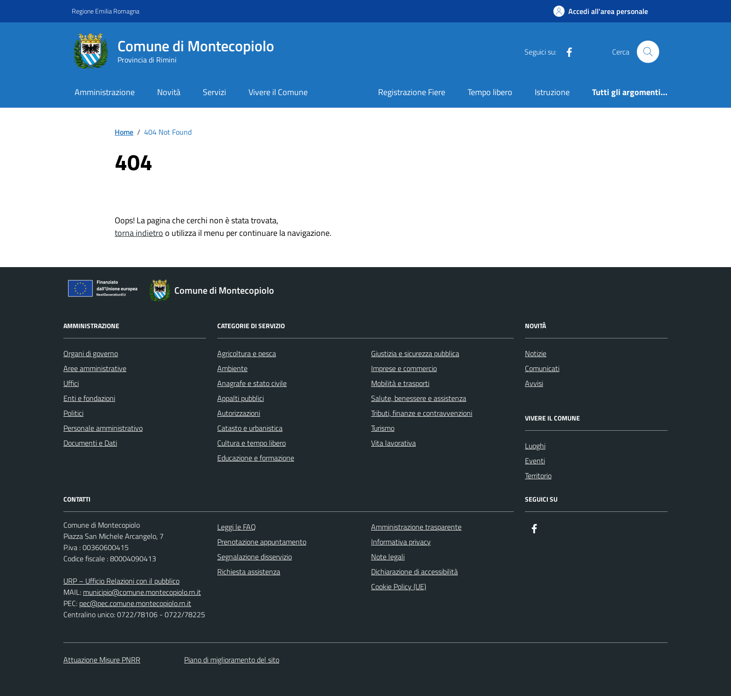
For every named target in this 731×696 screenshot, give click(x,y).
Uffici (71, 383)
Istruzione (552, 92)
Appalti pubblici (240, 398)
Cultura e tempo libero (251, 442)
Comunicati (542, 368)
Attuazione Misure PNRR (101, 659)
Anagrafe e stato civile (252, 383)
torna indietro (139, 233)
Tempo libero (490, 92)
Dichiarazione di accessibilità (414, 571)
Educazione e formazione (255, 457)
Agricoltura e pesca (246, 353)
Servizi (214, 92)
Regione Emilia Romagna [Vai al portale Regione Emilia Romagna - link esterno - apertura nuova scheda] (105, 11)
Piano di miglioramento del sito (231, 659)
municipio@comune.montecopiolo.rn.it (142, 592)
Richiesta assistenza (248, 571)
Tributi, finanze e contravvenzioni (421, 413)
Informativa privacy (401, 541)
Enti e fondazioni (89, 398)
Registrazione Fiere (411, 92)
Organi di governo (90, 353)
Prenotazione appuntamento (261, 541)
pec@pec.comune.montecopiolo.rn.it (135, 603)
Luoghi (535, 445)
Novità (168, 92)
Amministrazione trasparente (416, 526)
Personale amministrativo (103, 428)
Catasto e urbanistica (250, 428)
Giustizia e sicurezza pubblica (415, 353)
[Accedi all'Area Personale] (600, 11)
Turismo (382, 428)
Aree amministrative (94, 368)
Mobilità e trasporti (400, 383)
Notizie (535, 353)
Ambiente (232, 368)
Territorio (538, 475)
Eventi (535, 460)
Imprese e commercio (404, 368)
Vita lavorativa (393, 442)
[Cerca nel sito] (648, 52)
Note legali (388, 556)
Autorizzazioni (238, 413)
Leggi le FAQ (236, 526)
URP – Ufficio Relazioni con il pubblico (121, 580)
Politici (73, 413)
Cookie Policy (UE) (398, 586)
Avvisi (534, 383)
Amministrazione (105, 92)
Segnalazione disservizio (254, 556)
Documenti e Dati (90, 442)
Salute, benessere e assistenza (418, 398)
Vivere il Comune (278, 92)
